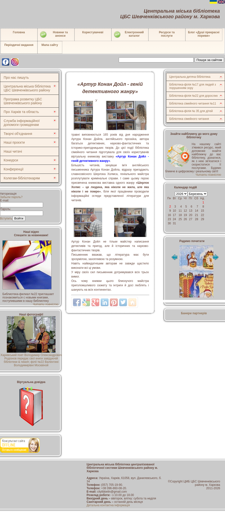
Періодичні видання (19, 45)
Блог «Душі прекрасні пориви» (203, 34)
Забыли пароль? (11, 197)
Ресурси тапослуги (167, 34)
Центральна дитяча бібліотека (189, 76)
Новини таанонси (53, 34)
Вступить (6, 218)
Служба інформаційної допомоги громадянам (22, 123)
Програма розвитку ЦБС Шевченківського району (23, 101)
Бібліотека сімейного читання (189, 119)
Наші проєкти (14, 142)
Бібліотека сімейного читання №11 (192, 103)
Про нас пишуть (16, 77)
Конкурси (11, 160)
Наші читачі (13, 151)
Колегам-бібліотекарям (22, 178)
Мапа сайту (50, 45)
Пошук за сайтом (209, 60)
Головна (19, 32)
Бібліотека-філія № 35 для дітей (191, 111)
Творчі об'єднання (18, 134)
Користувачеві (92, 32)
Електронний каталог (128, 34)
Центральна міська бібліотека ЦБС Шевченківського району (27, 88)
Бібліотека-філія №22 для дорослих (193, 95)
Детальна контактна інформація (108, 505)
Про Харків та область (21, 112)
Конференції (13, 169)
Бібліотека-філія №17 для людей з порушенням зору (192, 86)
